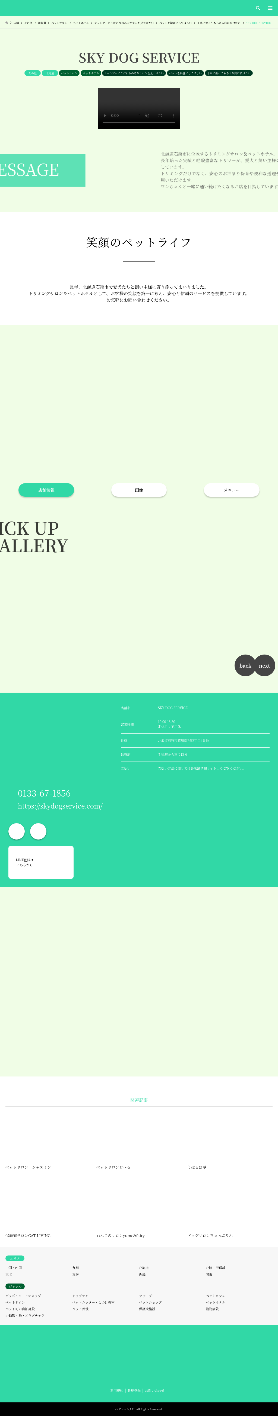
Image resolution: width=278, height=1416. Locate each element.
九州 (75, 1267)
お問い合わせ (155, 1390)
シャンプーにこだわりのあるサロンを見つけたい (134, 73)
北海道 (50, 73)
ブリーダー (147, 1295)
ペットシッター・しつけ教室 (93, 1302)
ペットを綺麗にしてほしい (185, 73)
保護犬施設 (147, 1308)
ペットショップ (150, 1302)
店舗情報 (46, 490)
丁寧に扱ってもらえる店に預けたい (229, 73)
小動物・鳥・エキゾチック (25, 1315)
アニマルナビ (126, 1409)
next (264, 665)
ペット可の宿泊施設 (20, 1308)
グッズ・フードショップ (23, 1295)
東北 (8, 1274)
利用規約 (116, 1390)
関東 (209, 1274)
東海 (75, 1274)
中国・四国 (13, 1267)
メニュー (231, 490)
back (245, 665)
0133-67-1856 (44, 792)
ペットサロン (69, 73)
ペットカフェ (215, 1295)
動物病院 (212, 1308)
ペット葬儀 (80, 1308)
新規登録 (134, 1390)
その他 (33, 73)
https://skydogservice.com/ (60, 805)
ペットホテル (91, 73)
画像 (139, 490)
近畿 (142, 1274)
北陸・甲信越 (215, 1267)
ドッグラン (80, 1295)
